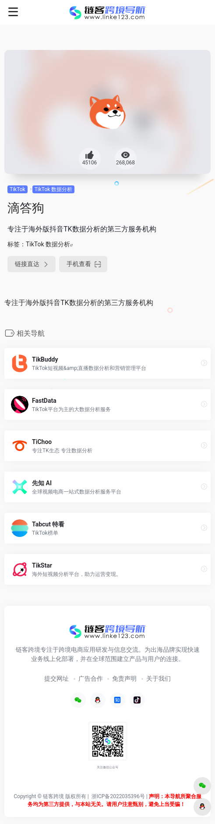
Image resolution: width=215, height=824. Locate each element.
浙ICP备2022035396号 (118, 796)
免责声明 (124, 678)
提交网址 (56, 678)
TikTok (17, 189)
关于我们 (158, 678)
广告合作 (90, 678)
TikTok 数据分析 (54, 189)
